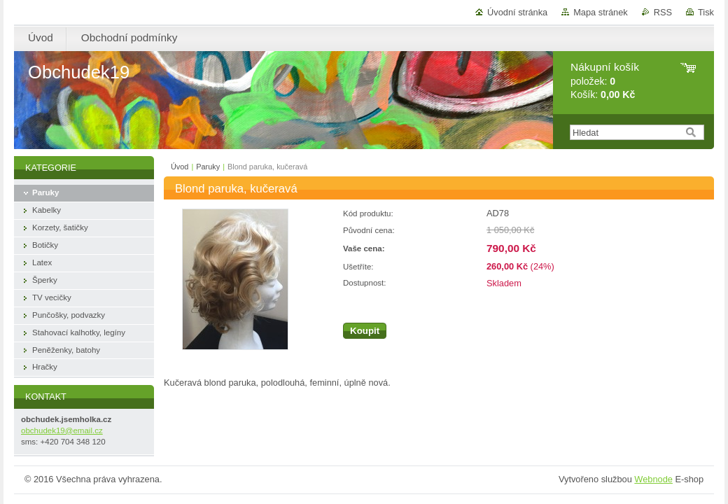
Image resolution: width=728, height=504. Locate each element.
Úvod (179, 166)
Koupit (364, 331)
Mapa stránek (600, 12)
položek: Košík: (604, 81)
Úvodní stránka (517, 12)
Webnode (653, 479)
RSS (663, 12)
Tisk (706, 12)
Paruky (208, 166)
